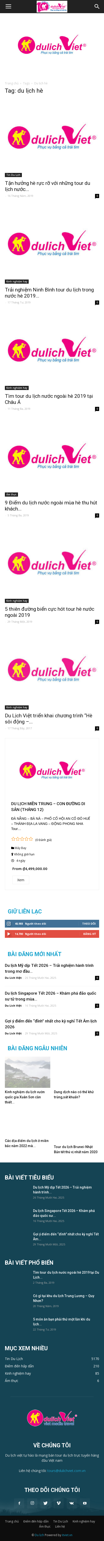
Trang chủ (11, 83)
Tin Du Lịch (13, 175)
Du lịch (39, 1535)
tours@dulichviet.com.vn (66, 1470)
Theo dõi (89, 923)
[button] (97, 6)
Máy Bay (20, 848)
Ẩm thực (11, 494)
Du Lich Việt (13, 978)
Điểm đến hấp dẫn (36, 1521)
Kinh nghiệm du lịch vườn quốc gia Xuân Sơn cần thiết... (25, 1097)
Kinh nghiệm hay (16, 281)
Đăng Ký (89, 934)
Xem (20, 880)
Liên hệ (60, 1526)
